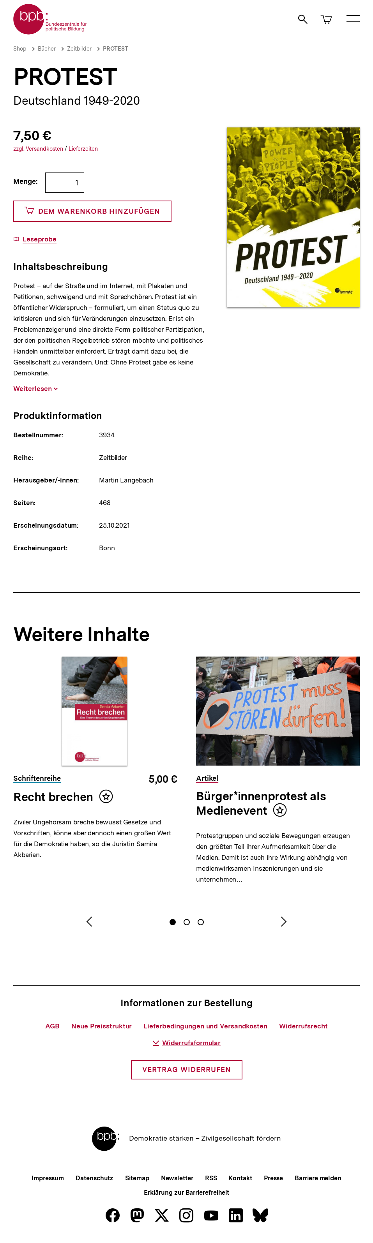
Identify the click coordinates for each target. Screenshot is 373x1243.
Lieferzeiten (83, 149)
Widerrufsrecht (303, 1026)
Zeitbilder (79, 49)
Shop (20, 49)
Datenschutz (94, 1178)
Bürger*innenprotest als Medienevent (261, 803)
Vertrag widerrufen (186, 1069)
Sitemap (137, 1178)
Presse (273, 1178)
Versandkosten (39, 149)
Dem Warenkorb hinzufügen (92, 211)
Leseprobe (40, 239)
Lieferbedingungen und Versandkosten (205, 1026)
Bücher (47, 49)
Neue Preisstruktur (101, 1026)
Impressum (48, 1178)
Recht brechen (53, 797)
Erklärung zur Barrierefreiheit (186, 1192)
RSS (211, 1178)
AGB (52, 1026)
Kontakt (240, 1178)
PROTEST (115, 49)
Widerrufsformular (186, 1043)
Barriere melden (318, 1178)
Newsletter (177, 1178)
